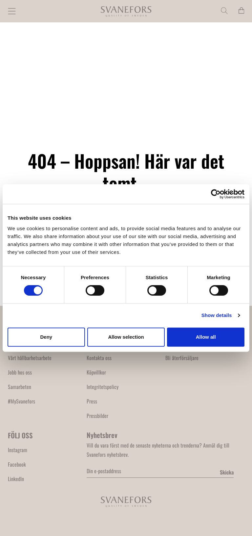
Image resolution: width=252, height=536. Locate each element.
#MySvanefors (21, 401)
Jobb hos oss (20, 372)
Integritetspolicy (102, 387)
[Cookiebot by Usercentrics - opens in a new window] (215, 194)
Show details (216, 315)
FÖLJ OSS (20, 435)
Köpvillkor (96, 372)
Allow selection (126, 337)
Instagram (17, 450)
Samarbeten (19, 387)
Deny (46, 337)
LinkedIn (16, 479)
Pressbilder (97, 416)
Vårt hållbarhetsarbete (30, 358)
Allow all (206, 337)
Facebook (17, 464)
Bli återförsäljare (182, 358)
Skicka (227, 472)
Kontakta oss (99, 358)
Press (92, 401)
